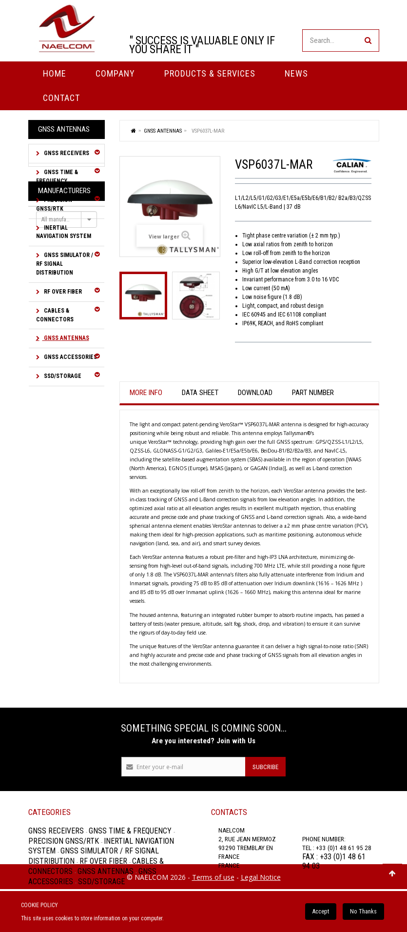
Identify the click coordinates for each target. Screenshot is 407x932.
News (296, 73)
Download (255, 392)
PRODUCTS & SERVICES (209, 73)
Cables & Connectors (55, 315)
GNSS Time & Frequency (57, 176)
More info (146, 392)
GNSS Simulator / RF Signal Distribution (64, 264)
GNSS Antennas (65, 338)
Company (115, 73)
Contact (61, 98)
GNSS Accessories (69, 357)
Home (54, 73)
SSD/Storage (61, 376)
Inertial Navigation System (63, 232)
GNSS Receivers (65, 153)
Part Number (313, 392)
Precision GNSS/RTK (54, 204)
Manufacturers (64, 410)
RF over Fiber (62, 291)
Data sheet (200, 392)
